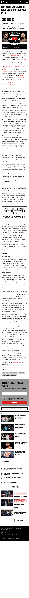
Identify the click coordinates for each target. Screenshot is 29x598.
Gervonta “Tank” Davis (16, 55)
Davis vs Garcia (16, 362)
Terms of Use (4, 529)
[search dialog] (20, 2)
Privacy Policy (18, 528)
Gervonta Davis (5, 372)
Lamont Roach (23, 491)
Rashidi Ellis (23, 75)
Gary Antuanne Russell (21, 501)
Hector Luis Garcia (13, 372)
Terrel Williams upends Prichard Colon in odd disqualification (13, 474)
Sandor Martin (18, 493)
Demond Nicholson (10, 84)
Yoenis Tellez (23, 493)
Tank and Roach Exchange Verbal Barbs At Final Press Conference (19, 506)
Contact (11, 528)
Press (6, 528)
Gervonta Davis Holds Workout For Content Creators (20, 513)
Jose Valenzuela (22, 492)
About (2, 528)
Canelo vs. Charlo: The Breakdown (11, 482)
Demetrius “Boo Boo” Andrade (9, 83)
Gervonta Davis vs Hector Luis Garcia (9, 375)
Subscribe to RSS (14, 409)
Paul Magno (8, 16)
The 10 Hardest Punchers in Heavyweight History (14, 464)
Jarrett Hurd (19, 494)
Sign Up (14, 403)
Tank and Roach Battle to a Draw (20, 496)
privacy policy (11, 399)
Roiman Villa (21, 77)
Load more (20, 520)
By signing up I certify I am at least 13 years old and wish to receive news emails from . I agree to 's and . (14, 398)
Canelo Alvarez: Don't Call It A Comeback (12, 478)
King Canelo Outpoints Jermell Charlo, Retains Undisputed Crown (13, 469)
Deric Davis (22, 494)
